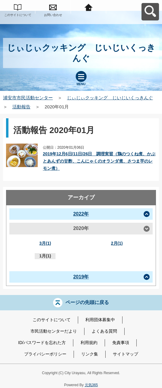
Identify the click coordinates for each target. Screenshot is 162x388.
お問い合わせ (53, 15)
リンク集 (89, 354)
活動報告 (21, 106)
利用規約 (89, 342)
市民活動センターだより (53, 331)
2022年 (81, 213)
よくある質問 (104, 331)
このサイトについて (17, 15)
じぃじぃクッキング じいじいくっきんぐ (110, 97)
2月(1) (117, 243)
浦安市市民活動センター (28, 97)
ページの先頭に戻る (87, 302)
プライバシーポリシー (45, 354)
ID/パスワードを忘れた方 (42, 342)
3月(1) (45, 243)
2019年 (81, 276)
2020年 (81, 228)
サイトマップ (125, 354)
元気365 (91, 385)
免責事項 (120, 342)
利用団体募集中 (100, 319)
